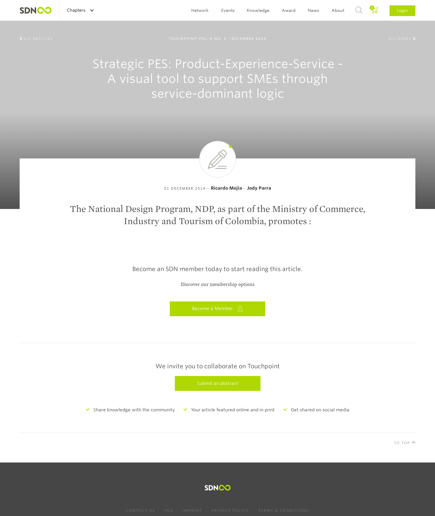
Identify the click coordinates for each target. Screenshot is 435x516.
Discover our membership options (218, 284)
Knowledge (258, 10)
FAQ (168, 510)
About (338, 10)
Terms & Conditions (283, 510)
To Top (402, 443)
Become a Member (217, 309)
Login (402, 10)
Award (289, 10)
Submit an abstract (217, 383)
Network (200, 10)
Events (228, 10)
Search (358, 10)
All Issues (399, 39)
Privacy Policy (230, 510)
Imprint (192, 510)
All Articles (38, 39)
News (313, 10)
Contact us (140, 510)
